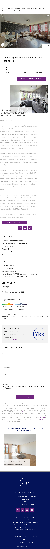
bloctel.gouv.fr (41, 417)
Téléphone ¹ (6, 367)
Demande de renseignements (31, 78)
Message (5, 381)
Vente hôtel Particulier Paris (25, 529)
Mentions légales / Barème (25, 537)
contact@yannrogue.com (25, 412)
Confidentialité (34, 419)
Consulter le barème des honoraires (15, 276)
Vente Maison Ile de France (25, 527)
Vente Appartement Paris (25, 517)
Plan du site (25, 539)
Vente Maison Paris (25, 520)
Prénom (5, 353)
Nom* (4, 360)
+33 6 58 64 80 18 (10, 340)
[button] (44, 46)
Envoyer (25, 397)
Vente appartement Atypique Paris (25, 522)
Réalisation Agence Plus (25, 547)
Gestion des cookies (25, 542)
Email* (4, 374)
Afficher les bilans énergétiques (13, 310)
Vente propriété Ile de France (25, 525)
